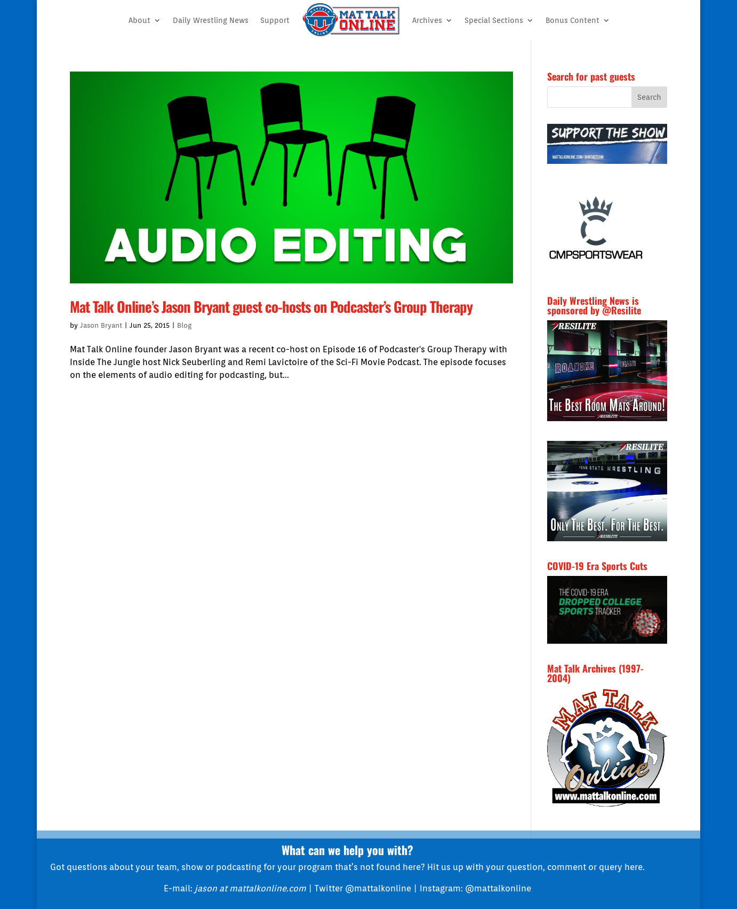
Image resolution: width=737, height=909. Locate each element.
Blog (184, 325)
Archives (427, 20)
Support (275, 20)
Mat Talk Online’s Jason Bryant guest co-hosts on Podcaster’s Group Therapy (271, 306)
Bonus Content (572, 20)
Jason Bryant (101, 325)
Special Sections (493, 20)
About (139, 20)
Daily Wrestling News (211, 20)
